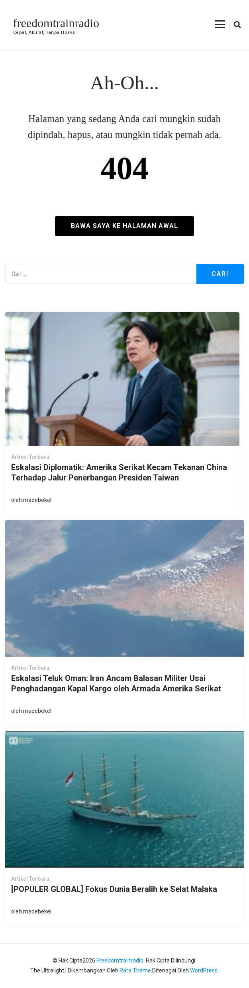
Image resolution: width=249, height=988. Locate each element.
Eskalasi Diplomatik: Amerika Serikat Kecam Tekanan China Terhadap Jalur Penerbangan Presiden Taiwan (119, 472)
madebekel (37, 500)
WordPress (204, 970)
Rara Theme (135, 970)
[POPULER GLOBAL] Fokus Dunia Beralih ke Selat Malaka (114, 889)
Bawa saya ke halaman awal (124, 226)
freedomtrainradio (56, 23)
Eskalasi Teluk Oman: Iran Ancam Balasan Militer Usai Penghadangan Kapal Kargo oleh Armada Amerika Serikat (116, 683)
